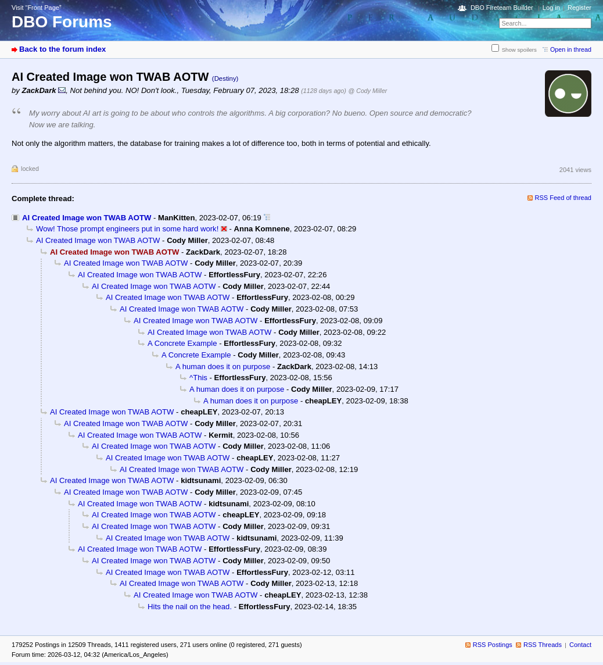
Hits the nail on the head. (190, 606)
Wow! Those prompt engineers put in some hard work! (127, 228)
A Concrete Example (182, 343)
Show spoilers (519, 50)
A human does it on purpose (222, 366)
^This (198, 377)
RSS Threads (542, 644)
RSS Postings (492, 644)
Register (579, 7)
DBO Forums (62, 22)
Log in (551, 7)
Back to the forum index (62, 49)
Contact (580, 644)
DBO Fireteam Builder (502, 7)
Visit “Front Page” (37, 7)
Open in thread (570, 49)
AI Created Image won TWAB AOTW (86, 217)
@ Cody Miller (368, 90)
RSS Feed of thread (563, 197)
